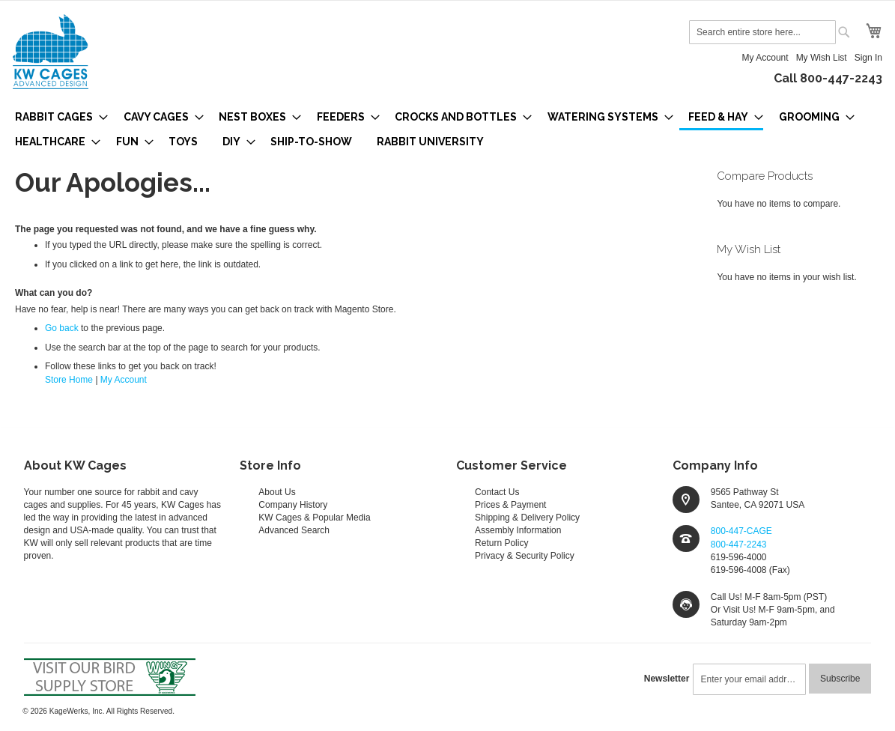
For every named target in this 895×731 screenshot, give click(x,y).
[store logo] (50, 51)
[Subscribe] (840, 679)
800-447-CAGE (741, 531)
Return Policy (501, 543)
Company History (292, 505)
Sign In (868, 57)
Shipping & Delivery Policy (527, 517)
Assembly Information (518, 530)
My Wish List (821, 57)
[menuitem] (57, 117)
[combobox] (762, 32)
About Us (276, 492)
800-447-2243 (739, 544)
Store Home (69, 379)
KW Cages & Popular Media (314, 517)
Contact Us (497, 492)
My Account (765, 57)
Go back (62, 328)
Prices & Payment (510, 505)
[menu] (447, 129)
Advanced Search (294, 530)
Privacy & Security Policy (524, 555)
